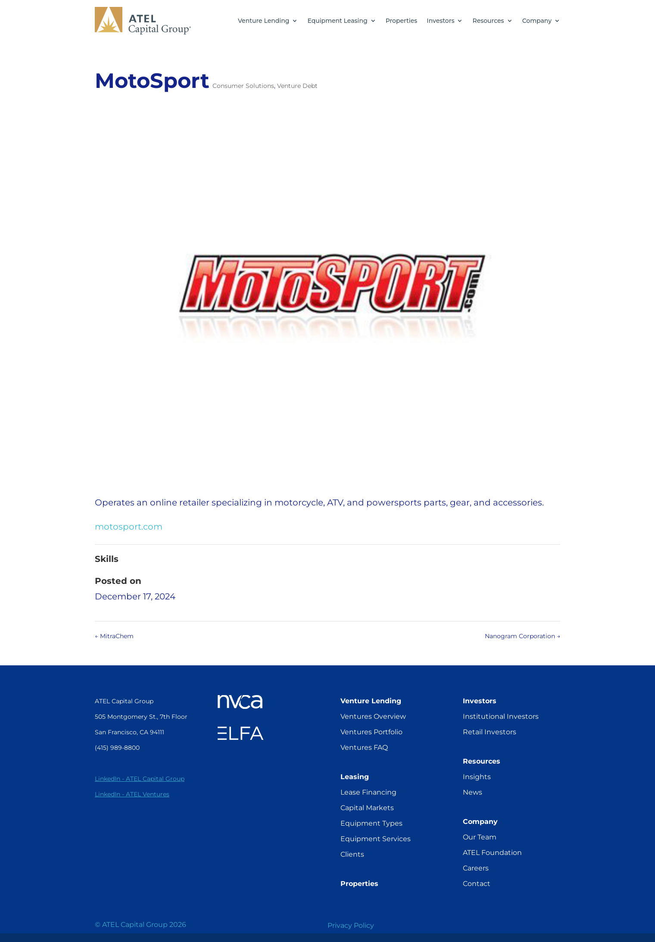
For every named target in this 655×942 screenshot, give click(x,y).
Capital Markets (367, 808)
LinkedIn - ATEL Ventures (132, 794)
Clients (352, 854)
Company (537, 21)
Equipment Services (375, 839)
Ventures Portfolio (371, 732)
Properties (402, 21)
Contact (476, 884)
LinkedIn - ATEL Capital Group (139, 779)
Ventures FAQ (364, 747)
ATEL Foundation (492, 852)
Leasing (354, 777)
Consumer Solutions (243, 86)
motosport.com (128, 526)
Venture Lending (263, 21)
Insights (477, 777)
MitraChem (114, 636)
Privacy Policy (351, 925)
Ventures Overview (373, 716)
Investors (440, 21)
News (472, 792)
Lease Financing (368, 792)
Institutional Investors (501, 716)
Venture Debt (297, 86)
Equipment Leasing (337, 21)
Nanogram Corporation (522, 636)
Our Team (479, 837)
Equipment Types (371, 823)
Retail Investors (489, 732)
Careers (476, 868)
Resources (488, 21)
